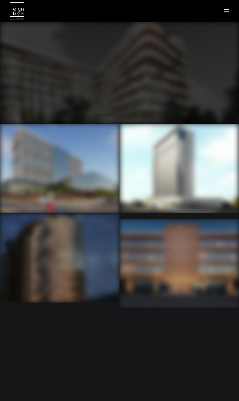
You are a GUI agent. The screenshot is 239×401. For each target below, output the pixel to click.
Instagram (105, 111)
